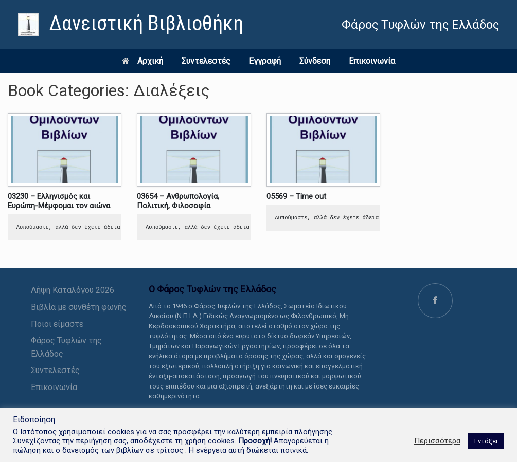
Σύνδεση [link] (314, 61)
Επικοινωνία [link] (372, 61)
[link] (130, 24)
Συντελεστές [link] (206, 61)
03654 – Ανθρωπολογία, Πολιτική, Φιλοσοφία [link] (178, 201)
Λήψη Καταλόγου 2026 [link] (72, 290)
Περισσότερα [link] (437, 441)
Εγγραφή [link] (265, 61)
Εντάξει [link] (486, 441)
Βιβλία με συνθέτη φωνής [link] (79, 307)
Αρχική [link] (142, 61)
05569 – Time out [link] (296, 196)
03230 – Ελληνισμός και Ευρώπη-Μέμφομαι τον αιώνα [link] (59, 201)
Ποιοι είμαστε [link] (57, 324)
